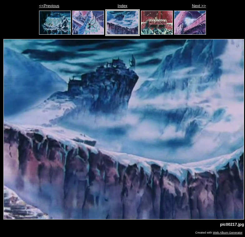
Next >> (199, 5)
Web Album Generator (227, 232)
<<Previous (49, 5)
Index (122, 5)
